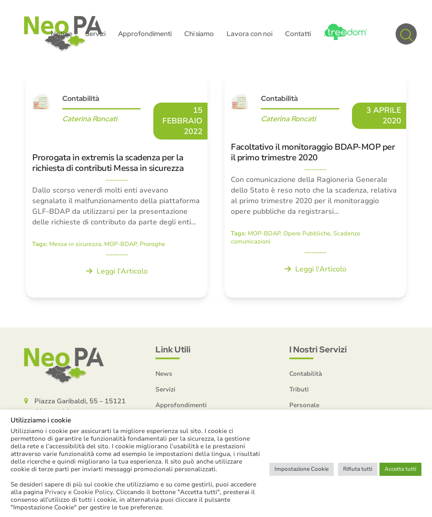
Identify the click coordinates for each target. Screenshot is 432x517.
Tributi (299, 389)
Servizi (165, 389)
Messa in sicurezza (75, 244)
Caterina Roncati (89, 118)
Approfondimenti (181, 405)
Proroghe (152, 244)
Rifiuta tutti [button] (357, 469)
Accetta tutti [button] (400, 469)
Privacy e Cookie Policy (79, 492)
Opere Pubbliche (306, 233)
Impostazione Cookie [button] (301, 469)
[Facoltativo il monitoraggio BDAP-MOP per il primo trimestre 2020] (315, 185)
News (163, 373)
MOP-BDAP (120, 244)
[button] (406, 34)
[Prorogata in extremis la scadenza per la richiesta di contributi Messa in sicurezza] (117, 185)
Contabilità (80, 98)
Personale (304, 405)
